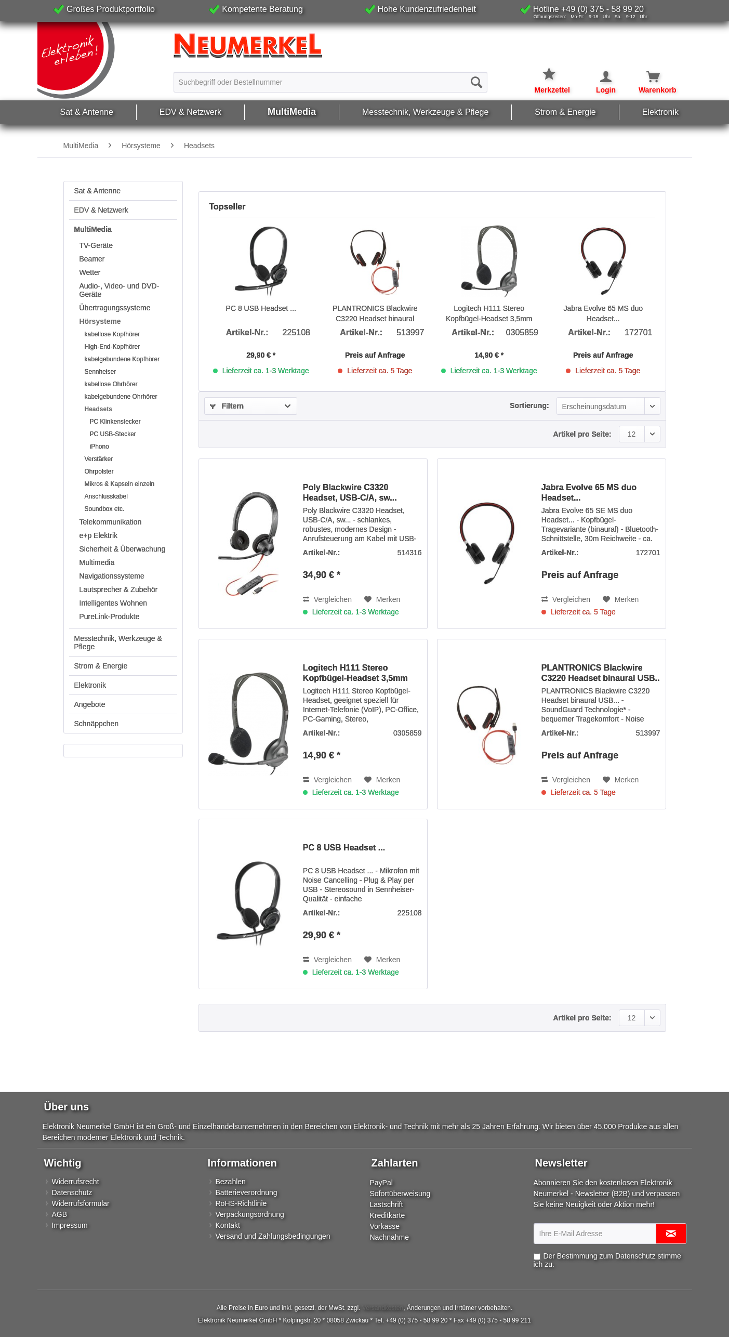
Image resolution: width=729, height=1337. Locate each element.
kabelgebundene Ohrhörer (121, 396)
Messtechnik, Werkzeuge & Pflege (118, 642)
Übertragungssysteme (115, 308)
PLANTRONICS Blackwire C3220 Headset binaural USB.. (375, 314)
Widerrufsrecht (75, 1181)
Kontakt (228, 1225)
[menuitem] (331, 81)
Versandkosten (382, 1308)
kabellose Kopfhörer (112, 334)
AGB (60, 1214)
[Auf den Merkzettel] (382, 599)
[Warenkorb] (647, 77)
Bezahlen (231, 1181)
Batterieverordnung (246, 1192)
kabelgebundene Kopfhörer (122, 359)
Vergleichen (327, 599)
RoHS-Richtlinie (241, 1203)
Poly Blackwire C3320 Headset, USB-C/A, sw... (350, 492)
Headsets (98, 409)
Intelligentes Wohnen (113, 603)
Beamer (92, 259)
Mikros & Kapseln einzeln (120, 484)
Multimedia (97, 562)
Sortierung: (529, 405)
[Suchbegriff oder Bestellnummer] (331, 82)
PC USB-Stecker (113, 434)
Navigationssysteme (111, 576)
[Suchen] (476, 82)
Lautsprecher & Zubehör (118, 589)
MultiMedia (93, 229)
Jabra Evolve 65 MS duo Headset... (603, 313)
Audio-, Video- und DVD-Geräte (119, 290)
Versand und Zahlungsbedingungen (273, 1236)
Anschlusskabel (106, 496)
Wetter (90, 272)
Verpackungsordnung (250, 1214)
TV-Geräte (96, 245)
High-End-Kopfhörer (112, 346)
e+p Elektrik (98, 535)
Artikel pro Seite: (582, 434)
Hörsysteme (100, 321)
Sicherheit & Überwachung (122, 549)
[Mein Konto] (599, 77)
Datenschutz (72, 1192)
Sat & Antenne (97, 191)
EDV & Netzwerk (101, 210)
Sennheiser (100, 371)
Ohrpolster (99, 471)
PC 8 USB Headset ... (261, 308)
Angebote (89, 704)
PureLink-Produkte (109, 616)
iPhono (99, 446)
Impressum (70, 1225)
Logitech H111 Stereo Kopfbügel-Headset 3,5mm (489, 313)
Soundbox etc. (105, 509)
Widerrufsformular (81, 1203)
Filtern (227, 406)
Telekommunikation (110, 522)
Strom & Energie (101, 666)
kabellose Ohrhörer (111, 384)
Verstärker (99, 459)
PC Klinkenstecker (115, 421)
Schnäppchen (96, 723)
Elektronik (90, 685)
